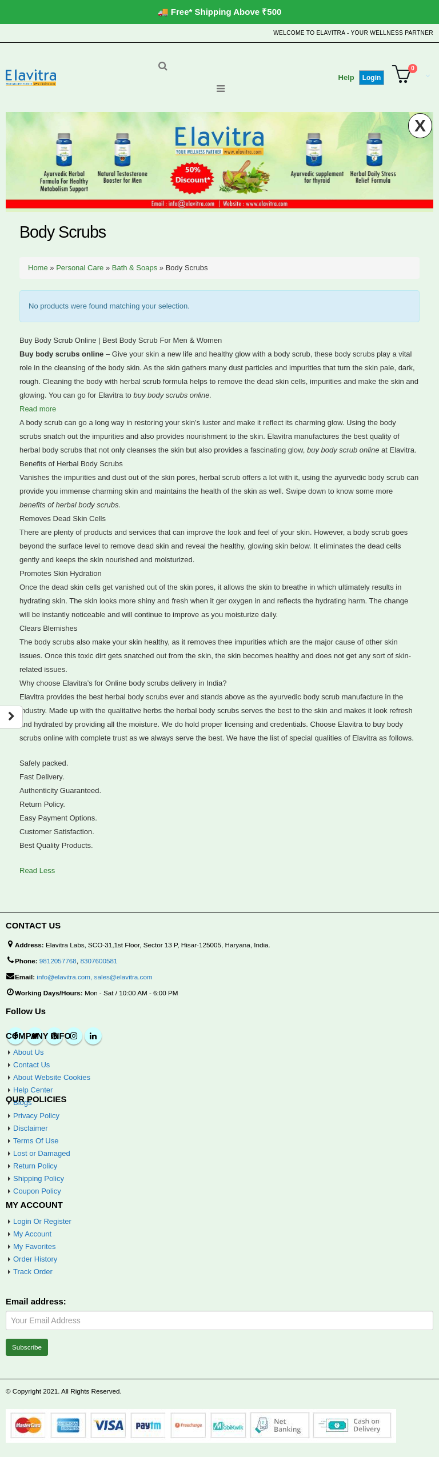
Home (38, 267)
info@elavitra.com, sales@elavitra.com (94, 976)
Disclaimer (30, 1128)
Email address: (36, 1301)
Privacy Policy (36, 1115)
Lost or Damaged (41, 1153)
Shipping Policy (38, 1178)
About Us (28, 1052)
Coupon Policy (37, 1191)
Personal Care (79, 267)
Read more (37, 409)
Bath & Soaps (135, 267)
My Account (32, 1234)
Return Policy (35, 1166)
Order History (35, 1259)
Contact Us (31, 1064)
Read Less (37, 870)
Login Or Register (42, 1221)
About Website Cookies (51, 1077)
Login (371, 78)
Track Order (33, 1271)
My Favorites (34, 1246)
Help (346, 77)
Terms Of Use (35, 1140)
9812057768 (58, 960)
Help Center (33, 1090)
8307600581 (98, 960)
